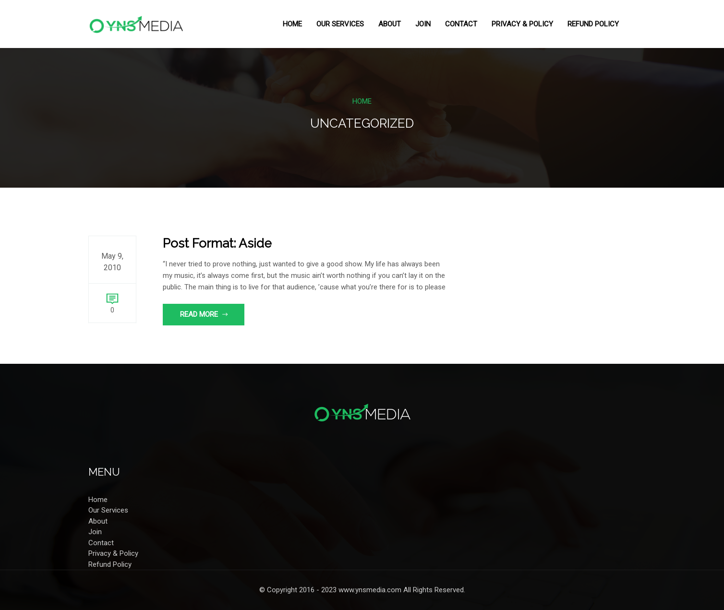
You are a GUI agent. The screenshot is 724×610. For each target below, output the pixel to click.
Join (423, 24)
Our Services (340, 24)
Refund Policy (593, 24)
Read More (204, 314)
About (389, 24)
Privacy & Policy (522, 24)
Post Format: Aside (217, 243)
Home (292, 24)
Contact (461, 24)
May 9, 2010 (112, 261)
